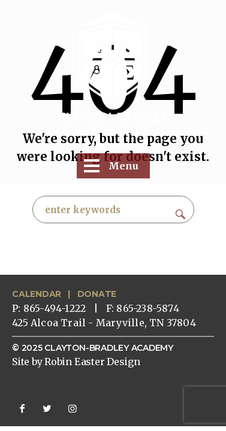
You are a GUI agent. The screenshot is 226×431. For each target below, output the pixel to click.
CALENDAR (36, 294)
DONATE (97, 294)
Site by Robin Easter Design (76, 362)
